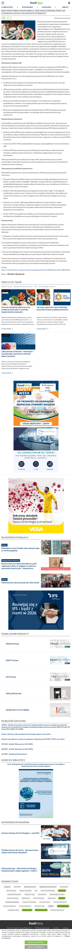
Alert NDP (17, 887)
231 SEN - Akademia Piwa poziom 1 (14, 754)
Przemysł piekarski (32, 906)
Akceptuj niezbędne (35, 947)
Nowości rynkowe (12, 898)
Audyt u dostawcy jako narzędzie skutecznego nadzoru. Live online (26, 734)
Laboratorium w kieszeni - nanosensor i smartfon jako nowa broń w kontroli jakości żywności (17, 353)
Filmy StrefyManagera (48, 890)
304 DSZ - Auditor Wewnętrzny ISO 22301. (17, 749)
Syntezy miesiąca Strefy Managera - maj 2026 (20, 833)
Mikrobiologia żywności (47, 286)
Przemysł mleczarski (60, 902)
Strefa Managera (14, 910)
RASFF (58, 906)
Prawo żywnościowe (11, 902)
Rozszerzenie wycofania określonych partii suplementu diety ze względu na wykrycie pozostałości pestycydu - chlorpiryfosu (19, 565)
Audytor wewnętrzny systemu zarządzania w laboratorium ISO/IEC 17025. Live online (33, 739)
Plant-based (52, 898)
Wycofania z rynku (57, 910)
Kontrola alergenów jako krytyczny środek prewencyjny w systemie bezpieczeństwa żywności (15, 309)
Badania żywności (30, 887)
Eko (35, 286)
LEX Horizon (11, 677)
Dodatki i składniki (25, 890)
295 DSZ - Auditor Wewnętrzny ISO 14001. (17, 744)
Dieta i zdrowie (10, 890)
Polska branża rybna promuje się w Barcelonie (20, 582)
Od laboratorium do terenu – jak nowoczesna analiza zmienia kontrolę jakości (19, 851)
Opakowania (25, 898)
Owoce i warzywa (38, 898)
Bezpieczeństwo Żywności (62, 18)
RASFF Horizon (12, 660)
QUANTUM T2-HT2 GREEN (17, 710)
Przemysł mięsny (45, 902)
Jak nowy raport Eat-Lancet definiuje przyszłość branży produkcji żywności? (52, 308)
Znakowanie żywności (36, 914)
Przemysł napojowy (16, 906)
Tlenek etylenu (43, 910)
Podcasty (62, 898)
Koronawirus (42, 894)
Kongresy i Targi (29, 894)
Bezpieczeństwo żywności (23, 286)
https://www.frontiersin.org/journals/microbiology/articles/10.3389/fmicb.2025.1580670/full (35, 270)
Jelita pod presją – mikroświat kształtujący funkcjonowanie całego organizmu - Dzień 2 (19, 869)
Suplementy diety (29, 910)
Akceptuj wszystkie (35, 942)
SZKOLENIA (46, 7)
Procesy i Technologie (29, 902)
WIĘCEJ (65, 7)
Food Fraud (62, 890)
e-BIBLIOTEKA (7, 7)
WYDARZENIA (27, 7)
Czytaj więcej (6, 329)
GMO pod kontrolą (13, 693)
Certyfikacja (64, 887)
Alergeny (7, 887)
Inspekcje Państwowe (14, 894)
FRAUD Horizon (12, 644)
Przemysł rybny (47, 906)
